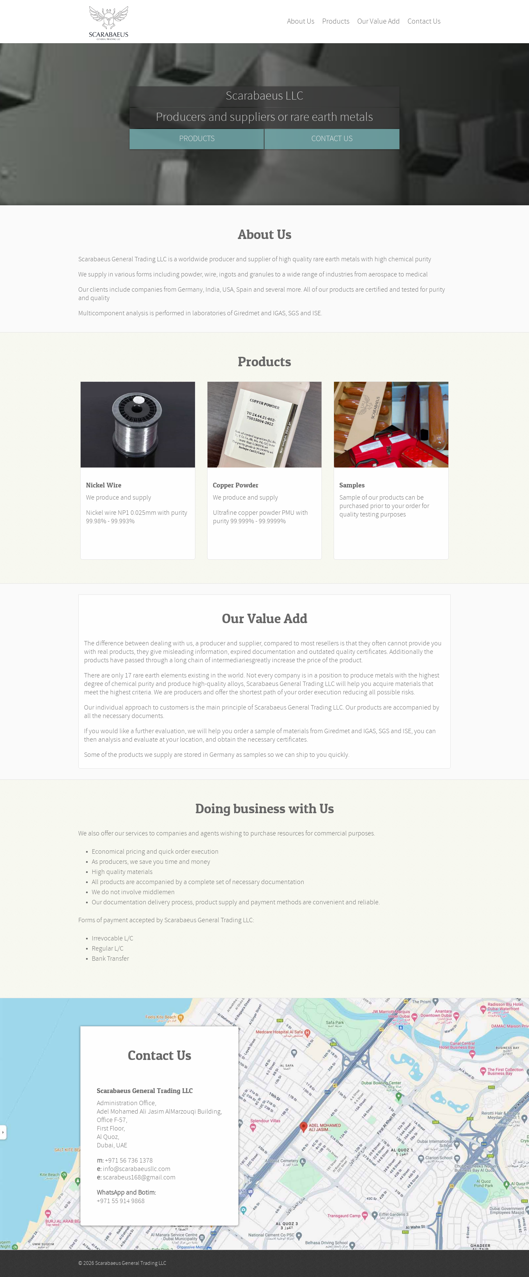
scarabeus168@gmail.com (139, 1177)
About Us (300, 22)
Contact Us (424, 22)
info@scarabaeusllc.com (136, 1169)
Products (336, 22)
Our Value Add (378, 22)
